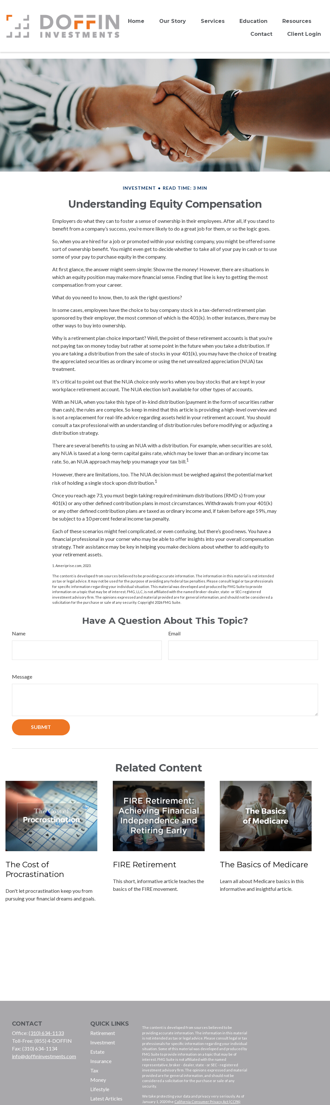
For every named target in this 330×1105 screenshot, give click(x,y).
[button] (136, 21)
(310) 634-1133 (46, 1033)
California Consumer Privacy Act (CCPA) (207, 1102)
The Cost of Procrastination (34, 869)
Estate (97, 1052)
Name (18, 633)
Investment (102, 1042)
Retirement (102, 1033)
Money (98, 1080)
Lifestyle (99, 1089)
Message (22, 676)
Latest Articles (106, 1098)
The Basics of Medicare (264, 864)
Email (174, 633)
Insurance (101, 1061)
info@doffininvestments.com (44, 1056)
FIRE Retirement (144, 864)
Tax (94, 1070)
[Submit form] (41, 727)
